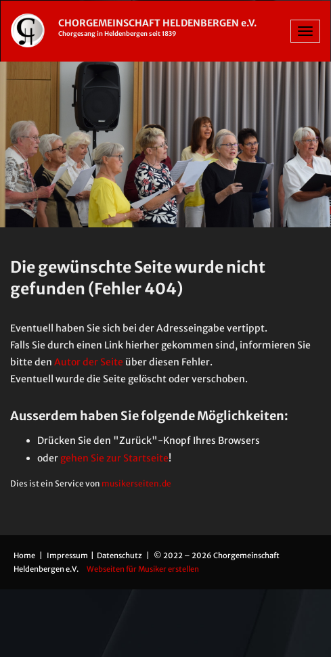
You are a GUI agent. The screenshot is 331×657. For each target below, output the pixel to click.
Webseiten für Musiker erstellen (143, 569)
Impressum (68, 555)
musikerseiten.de (136, 483)
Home (24, 555)
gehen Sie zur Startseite (114, 458)
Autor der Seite (88, 362)
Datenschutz (120, 555)
